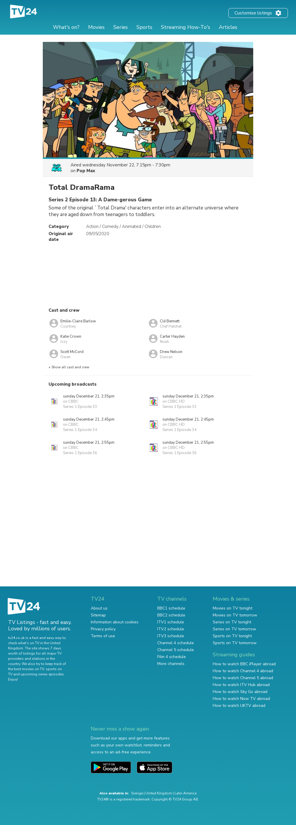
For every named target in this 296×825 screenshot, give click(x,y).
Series (120, 27)
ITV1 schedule (170, 622)
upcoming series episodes (42, 674)
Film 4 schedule (171, 656)
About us (99, 608)
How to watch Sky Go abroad (240, 691)
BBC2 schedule (171, 615)
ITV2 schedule (170, 629)
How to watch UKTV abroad (239, 705)
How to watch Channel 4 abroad (243, 671)
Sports (144, 27)
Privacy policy (103, 629)
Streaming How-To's (185, 27)
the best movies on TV (26, 669)
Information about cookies (114, 622)
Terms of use (103, 636)
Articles (228, 27)
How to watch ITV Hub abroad (241, 684)
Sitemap (98, 615)
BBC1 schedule (171, 608)
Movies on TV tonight (232, 608)
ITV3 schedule (170, 636)
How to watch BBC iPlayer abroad (244, 664)
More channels (170, 663)
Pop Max (86, 171)
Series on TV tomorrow (234, 629)
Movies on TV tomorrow (235, 615)
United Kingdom (158, 793)
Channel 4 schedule (175, 643)
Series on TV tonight (232, 622)
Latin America (186, 793)
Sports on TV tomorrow (235, 643)
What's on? (66, 27)
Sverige (137, 793)
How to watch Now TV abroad (241, 698)
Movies (96, 27)
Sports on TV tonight (232, 636)
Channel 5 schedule (175, 650)
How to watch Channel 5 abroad (243, 678)
